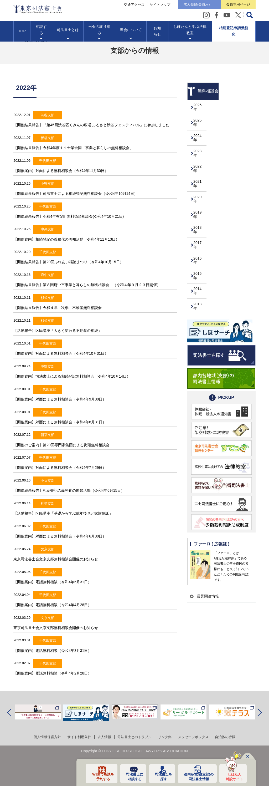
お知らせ (157, 33)
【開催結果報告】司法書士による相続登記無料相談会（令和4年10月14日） (79, 193)
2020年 (201, 193)
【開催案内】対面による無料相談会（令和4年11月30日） (60, 171)
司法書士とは (68, 32)
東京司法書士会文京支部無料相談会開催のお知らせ (55, 559)
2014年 (201, 279)
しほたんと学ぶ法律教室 (190, 32)
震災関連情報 (206, 584)
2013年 (201, 294)
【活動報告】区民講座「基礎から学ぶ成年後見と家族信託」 (63, 513)
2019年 (201, 207)
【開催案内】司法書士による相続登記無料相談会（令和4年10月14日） (71, 376)
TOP (22, 33)
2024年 (201, 135)
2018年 (201, 222)
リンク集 (166, 737)
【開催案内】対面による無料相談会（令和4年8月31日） (59, 422)
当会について (131, 32)
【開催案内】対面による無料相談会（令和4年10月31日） (60, 353)
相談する (41, 32)
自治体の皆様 (231, 737)
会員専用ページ (236, 5)
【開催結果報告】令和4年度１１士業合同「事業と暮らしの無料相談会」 (73, 148)
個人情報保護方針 (42, 737)
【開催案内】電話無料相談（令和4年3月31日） (52, 650)
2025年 (201, 121)
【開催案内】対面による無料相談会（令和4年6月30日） (59, 536)
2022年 (201, 164)
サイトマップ (150, 6)
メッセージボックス (196, 737)
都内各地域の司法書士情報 (196, 776)
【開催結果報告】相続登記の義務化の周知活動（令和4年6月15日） (69, 490)
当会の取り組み (99, 32)
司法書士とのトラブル (134, 737)
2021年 (201, 178)
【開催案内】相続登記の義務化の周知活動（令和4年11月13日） (66, 239)
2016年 (201, 251)
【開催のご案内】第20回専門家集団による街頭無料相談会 (61, 445)
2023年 (201, 150)
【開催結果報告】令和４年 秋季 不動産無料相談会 (57, 308)
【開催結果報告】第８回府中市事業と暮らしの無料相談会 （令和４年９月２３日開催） (87, 285)
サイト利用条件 (76, 737)
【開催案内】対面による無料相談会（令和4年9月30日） (59, 399)
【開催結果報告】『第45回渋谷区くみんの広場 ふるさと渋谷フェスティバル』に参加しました (91, 125)
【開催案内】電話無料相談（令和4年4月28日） (52, 605)
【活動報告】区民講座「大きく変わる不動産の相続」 (57, 330)
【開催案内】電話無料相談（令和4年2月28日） (52, 673)
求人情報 (102, 737)
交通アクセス (125, 6)
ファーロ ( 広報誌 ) (212, 531)
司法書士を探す (160, 776)
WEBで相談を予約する (97, 776)
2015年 (201, 265)
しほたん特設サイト (233, 776)
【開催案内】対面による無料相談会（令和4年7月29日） (59, 467)
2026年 (201, 106)
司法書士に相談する (130, 776)
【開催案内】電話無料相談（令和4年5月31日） (52, 582)
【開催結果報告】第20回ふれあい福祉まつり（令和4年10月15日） (68, 262)
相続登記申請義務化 (233, 33)
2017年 (201, 236)
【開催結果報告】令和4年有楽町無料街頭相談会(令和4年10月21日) (68, 216)
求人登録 (190, 6)
